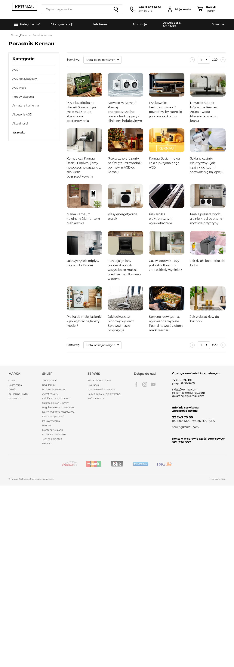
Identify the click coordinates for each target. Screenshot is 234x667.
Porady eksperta (23, 96)
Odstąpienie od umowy (55, 403)
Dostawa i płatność (53, 416)
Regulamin (48, 385)
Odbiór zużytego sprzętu (56, 398)
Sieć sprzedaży (96, 398)
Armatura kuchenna (25, 105)
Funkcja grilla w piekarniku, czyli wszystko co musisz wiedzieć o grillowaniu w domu (124, 270)
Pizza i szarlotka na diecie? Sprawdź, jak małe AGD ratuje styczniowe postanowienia (82, 112)
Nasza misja (15, 385)
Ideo (223, 479)
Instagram (144, 384)
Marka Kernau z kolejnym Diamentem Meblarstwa (83, 218)
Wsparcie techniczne (99, 380)
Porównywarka (51, 421)
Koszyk (211, 7)
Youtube (153, 384)
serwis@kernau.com (185, 427)
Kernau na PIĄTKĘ (18, 394)
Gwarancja (94, 385)
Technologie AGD (52, 439)
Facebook (136, 384)
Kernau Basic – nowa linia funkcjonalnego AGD (164, 163)
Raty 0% (46, 425)
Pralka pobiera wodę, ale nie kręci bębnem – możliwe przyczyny (207, 218)
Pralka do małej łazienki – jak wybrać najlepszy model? (84, 321)
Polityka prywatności (54, 389)
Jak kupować (49, 380)
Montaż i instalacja (52, 430)
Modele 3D (14, 398)
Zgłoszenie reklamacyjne (101, 389)
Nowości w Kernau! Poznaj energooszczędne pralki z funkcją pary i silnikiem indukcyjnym (125, 112)
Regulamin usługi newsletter (58, 407)
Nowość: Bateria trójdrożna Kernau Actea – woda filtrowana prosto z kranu (204, 112)
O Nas (11, 380)
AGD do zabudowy (24, 78)
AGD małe (19, 87)
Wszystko (18, 132)
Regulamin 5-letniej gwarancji (104, 394)
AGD (15, 69)
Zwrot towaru (50, 394)
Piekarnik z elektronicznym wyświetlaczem (161, 218)
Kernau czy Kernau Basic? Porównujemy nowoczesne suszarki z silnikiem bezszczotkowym (84, 167)
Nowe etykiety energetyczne (58, 412)
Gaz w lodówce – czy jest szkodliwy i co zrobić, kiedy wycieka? (165, 265)
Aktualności (20, 123)
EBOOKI (47, 443)
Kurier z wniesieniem (54, 434)
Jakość (12, 389)
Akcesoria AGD (22, 114)
